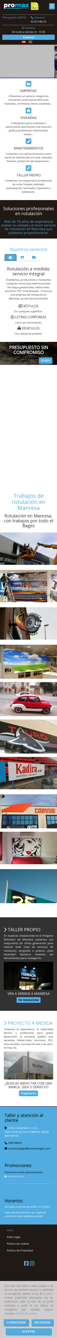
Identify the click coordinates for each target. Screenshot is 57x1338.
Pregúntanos (28, 1093)
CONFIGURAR (16, 1322)
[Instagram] (32, 1264)
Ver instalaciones (28, 1000)
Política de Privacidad (20, 1250)
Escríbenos (28, 37)
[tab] (11, 257)
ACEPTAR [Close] (28, 1331)
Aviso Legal (13, 1237)
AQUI (45, 360)
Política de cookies (26, 1313)
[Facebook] (26, 1264)
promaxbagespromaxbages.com (29, 1148)
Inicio (10, 1230)
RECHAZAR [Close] (42, 1322)
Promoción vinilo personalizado (24, 1172)
